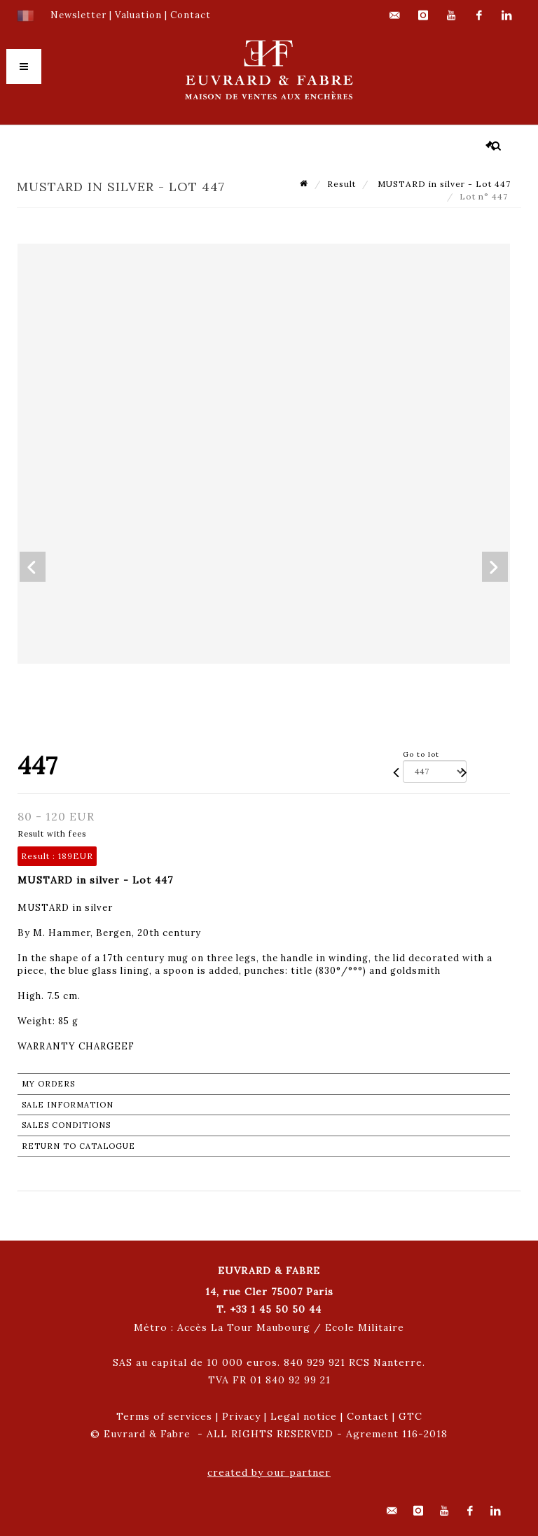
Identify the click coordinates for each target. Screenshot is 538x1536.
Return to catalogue (78, 1146)
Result (341, 184)
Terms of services (164, 1416)
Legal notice (303, 1416)
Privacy (241, 1416)
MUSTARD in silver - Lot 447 (443, 184)
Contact (368, 1416)
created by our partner (269, 1472)
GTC (410, 1416)
